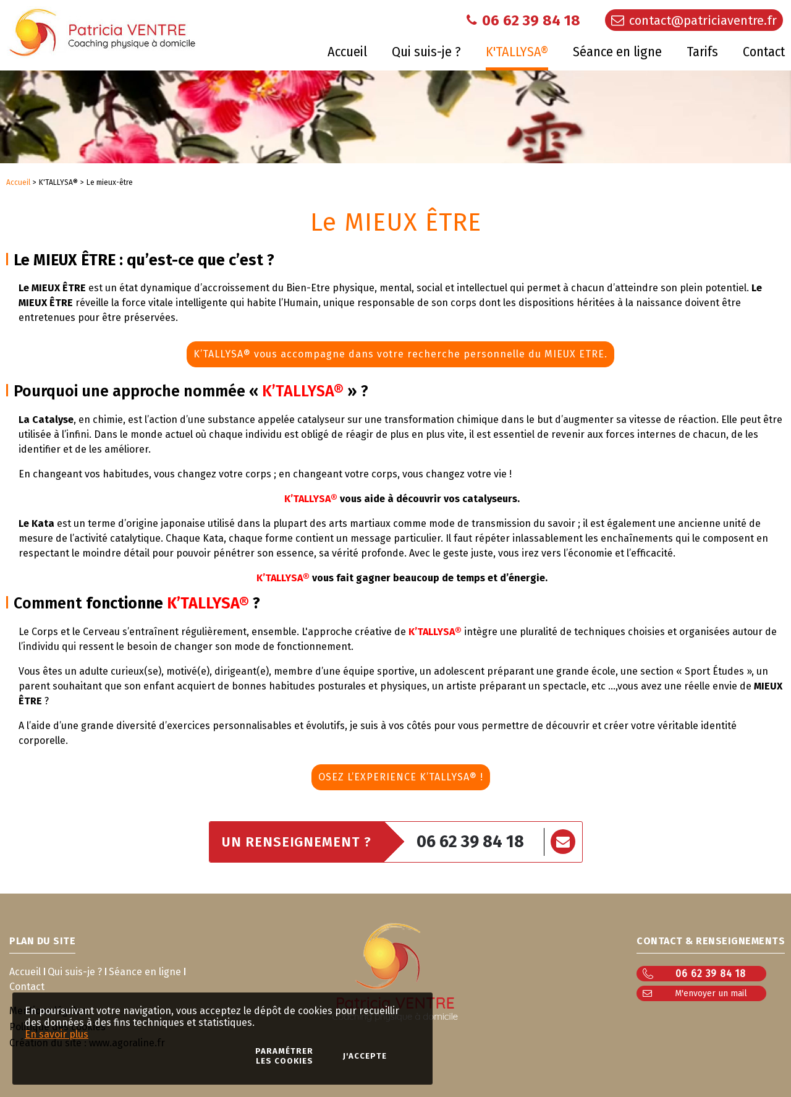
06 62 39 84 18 (470, 842)
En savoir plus (56, 1034)
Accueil (18, 182)
